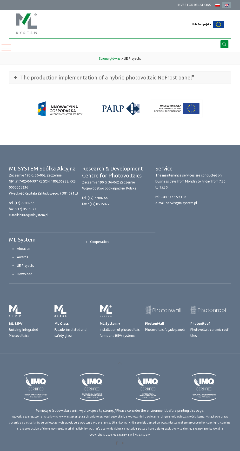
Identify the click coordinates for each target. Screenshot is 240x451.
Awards (22, 257)
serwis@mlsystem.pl (181, 203)
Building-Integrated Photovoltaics (23, 330)
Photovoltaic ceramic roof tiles (209, 330)
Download (24, 274)
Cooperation (99, 242)
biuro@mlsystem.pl (34, 215)
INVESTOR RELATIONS (194, 5)
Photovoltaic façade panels (165, 327)
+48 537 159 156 (173, 197)
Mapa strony (143, 434)
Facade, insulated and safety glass (70, 330)
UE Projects (25, 266)
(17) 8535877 (26, 209)
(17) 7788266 (24, 203)
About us (23, 249)
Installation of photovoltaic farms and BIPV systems (120, 330)
